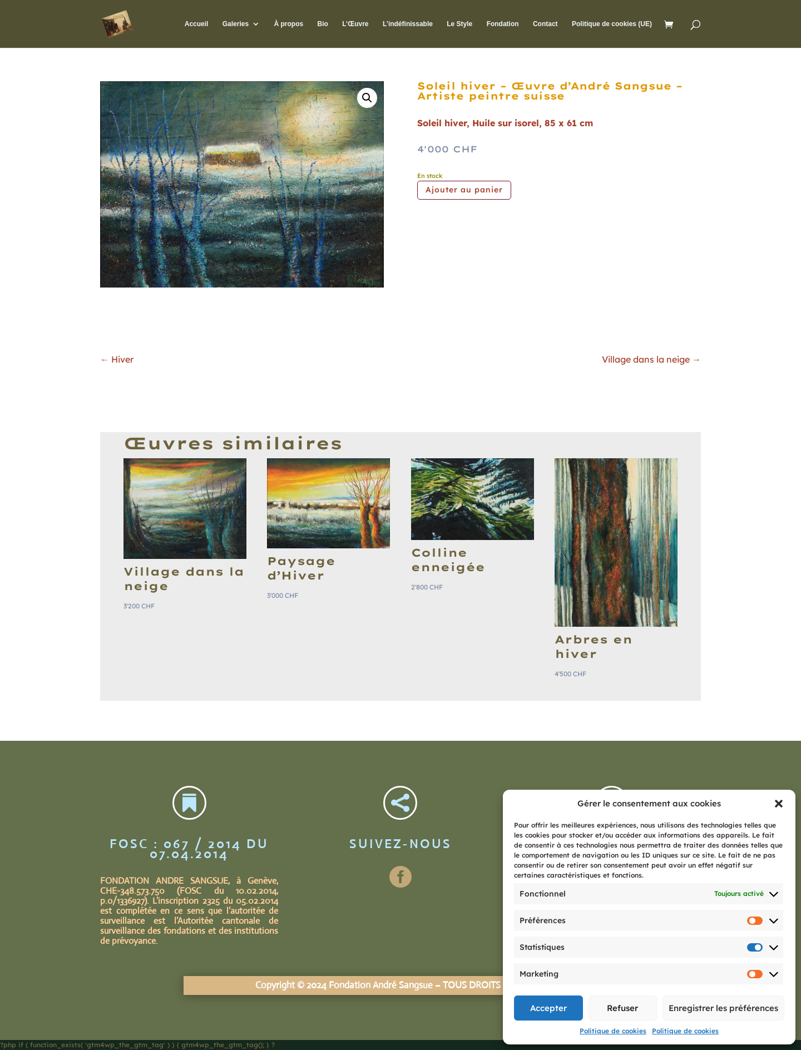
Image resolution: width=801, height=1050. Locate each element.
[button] (778, 803)
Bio (322, 24)
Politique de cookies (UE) (612, 24)
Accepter (548, 1008)
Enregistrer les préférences (723, 1008)
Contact (545, 24)
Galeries (235, 24)
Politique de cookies (613, 1031)
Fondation (503, 24)
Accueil (197, 24)
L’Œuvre (355, 24)
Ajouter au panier (464, 190)
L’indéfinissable (408, 24)
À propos (288, 24)
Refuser (622, 1008)
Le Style (459, 24)
